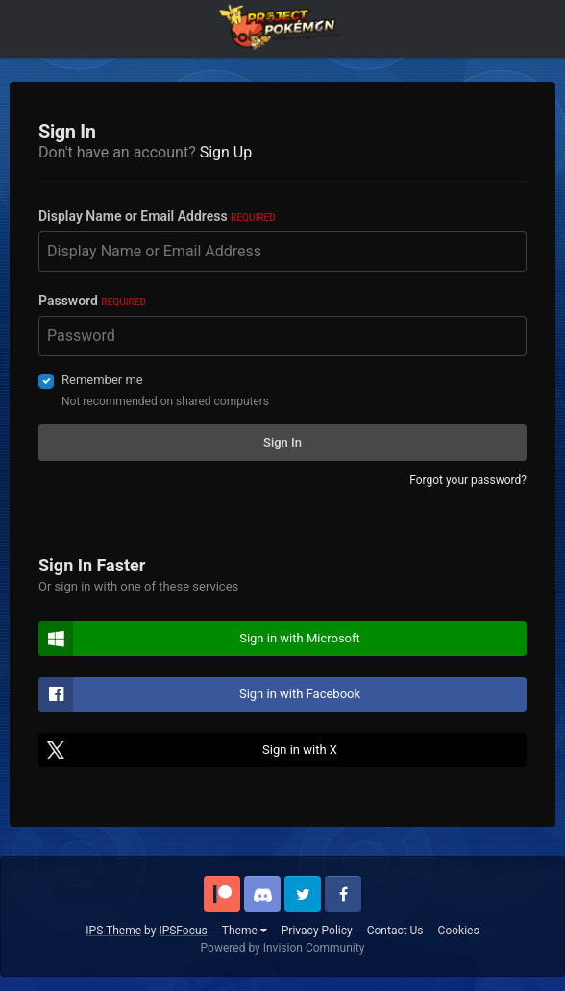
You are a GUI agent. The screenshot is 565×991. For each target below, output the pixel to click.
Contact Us (395, 930)
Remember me (102, 380)
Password (92, 300)
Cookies (458, 930)
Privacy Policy (317, 930)
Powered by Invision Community (283, 948)
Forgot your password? (468, 480)
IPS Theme (113, 930)
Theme (244, 930)
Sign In (282, 442)
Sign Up (226, 152)
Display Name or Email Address (157, 216)
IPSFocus (183, 930)
